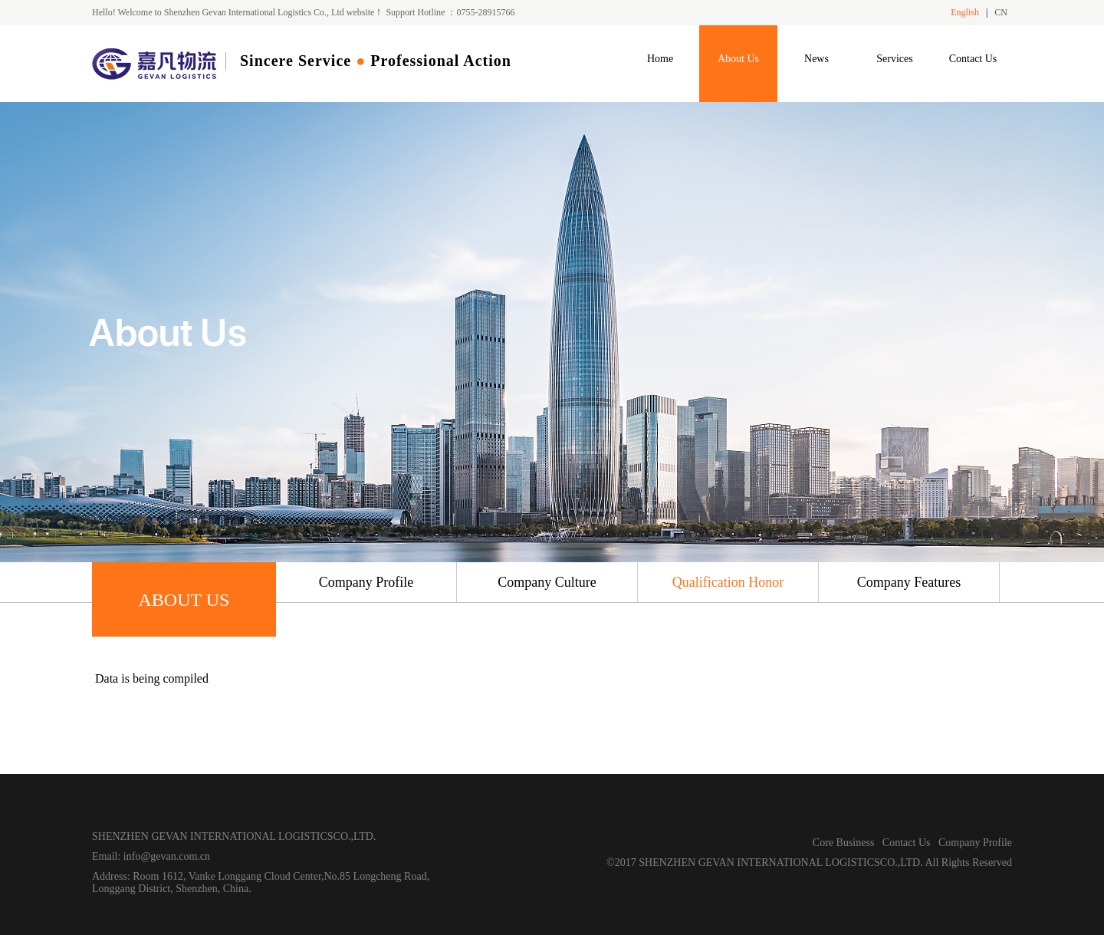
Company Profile (366, 582)
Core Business (844, 842)
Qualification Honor (728, 582)
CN (1000, 12)
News (816, 58)
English (965, 12)
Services (894, 58)
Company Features (909, 582)
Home (660, 58)
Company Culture (547, 582)
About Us (738, 58)
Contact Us (973, 58)
